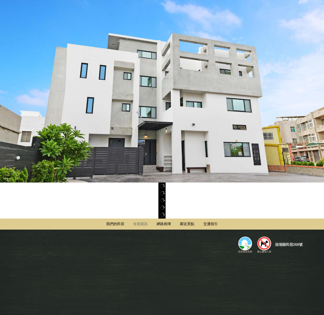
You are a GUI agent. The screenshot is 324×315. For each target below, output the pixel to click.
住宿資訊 (140, 224)
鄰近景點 (187, 224)
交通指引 (210, 224)
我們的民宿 (115, 224)
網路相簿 (164, 224)
